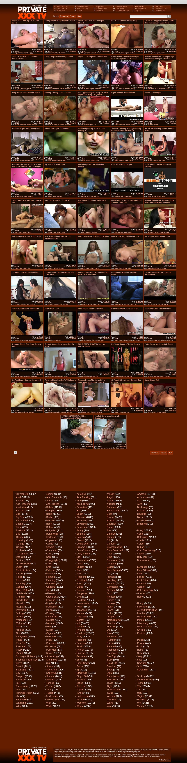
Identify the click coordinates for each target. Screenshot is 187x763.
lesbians (61, 268)
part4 (163, 160)
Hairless (111, 596)
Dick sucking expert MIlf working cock (26, 236)
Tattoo (80, 683)
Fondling (111, 580)
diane (83, 340)
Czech (140, 553)
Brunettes (82, 527)
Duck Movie (139, 7)
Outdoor (81, 633)
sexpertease (56, 340)
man (91, 376)
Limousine (51, 616)
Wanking (141, 699)
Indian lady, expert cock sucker (57, 129)
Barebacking (113, 510)
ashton (150, 124)
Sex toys (112, 656)
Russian (81, 653)
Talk (18, 683)
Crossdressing (114, 547)
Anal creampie (54, 497)
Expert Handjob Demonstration (123, 93)
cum (61, 376)
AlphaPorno (39, 159)
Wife (109, 706)
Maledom (21, 620)
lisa (95, 124)
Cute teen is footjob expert (121, 164)
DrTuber (40, 123)
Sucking (141, 676)
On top (141, 630)
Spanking (21, 669)
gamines (101, 340)
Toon (48, 689)
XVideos (140, 87)
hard (126, 160)
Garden (141, 586)
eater (120, 268)
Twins (110, 693)
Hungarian (51, 606)
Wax (48, 702)
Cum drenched (115, 550)
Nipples (20, 630)
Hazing (110, 600)
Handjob (50, 600)
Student (50, 676)
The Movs (99, 11)
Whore (80, 706)
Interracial (21, 610)
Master (80, 620)
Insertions (142, 606)
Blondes (50, 520)
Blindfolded (22, 520)
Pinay (49, 640)
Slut (48, 663)
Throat (49, 686)
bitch (83, 268)
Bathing (141, 510)
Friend (80, 583)
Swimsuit (81, 679)
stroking (68, 124)
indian (59, 160)
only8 (96, 376)
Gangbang (112, 586)
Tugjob (49, 693)
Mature (141, 620)
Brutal (110, 527)
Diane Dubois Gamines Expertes (90, 308)
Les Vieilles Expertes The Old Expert (25, 272)
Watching (21, 702)
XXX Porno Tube (82, 7)
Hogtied (50, 603)
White (49, 706)
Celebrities (142, 537)
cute (116, 196)
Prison (110, 643)
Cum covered (84, 550)
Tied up (81, 686)
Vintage (81, 699)
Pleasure (81, 640)
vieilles (32, 304)
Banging (50, 510)
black (83, 88)
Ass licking (83, 504)
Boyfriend (82, 523)
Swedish (50, 679)
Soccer (50, 666)
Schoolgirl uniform (25, 656)
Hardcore (81, 600)
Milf (78, 623)
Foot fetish (143, 580)
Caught (111, 537)
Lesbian (141, 613)
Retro (140, 649)
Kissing (50, 613)
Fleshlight (82, 580)
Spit (79, 669)
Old (109, 630)
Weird (110, 702)
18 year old (22, 494)
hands (26, 340)
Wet (139, 702)
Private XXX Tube (161, 9)
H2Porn (73, 87)
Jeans (110, 610)
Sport (110, 669)
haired (97, 268)
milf (29, 268)
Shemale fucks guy (26, 659)
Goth (109, 593)
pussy (131, 160)
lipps (91, 124)
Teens (140, 683)
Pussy (19, 649)
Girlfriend (21, 593)
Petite (19, 640)
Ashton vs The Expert (153, 93)
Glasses (50, 593)
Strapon (20, 676)
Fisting (140, 577)
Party (79, 636)
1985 (49, 340)
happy (31, 53)
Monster (111, 626)
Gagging (50, 586)
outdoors (61, 124)
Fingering (81, 577)
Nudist (49, 630)
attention (151, 88)
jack (154, 412)
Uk (17, 696)
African (110, 494)
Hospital (20, 606)
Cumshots (21, 553)
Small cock (83, 663)
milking (32, 340)
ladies (166, 304)
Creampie (82, 547)
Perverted (112, 636)
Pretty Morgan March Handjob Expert (59, 57)
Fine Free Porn (160, 11)
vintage (83, 448)
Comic (49, 543)
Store (110, 673)
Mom (49, 626)
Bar (78, 510)
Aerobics (81, 494)
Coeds (140, 540)
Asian (110, 500)
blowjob (93, 53)
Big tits (20, 517)
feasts (163, 53)
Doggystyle (52, 560)
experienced (123, 340)
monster (98, 88)
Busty (140, 530)
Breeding (142, 523)
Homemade (83, 603)
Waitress (111, 699)
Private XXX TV (59, 750)
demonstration (120, 124)
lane (63, 232)
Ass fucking (52, 504)
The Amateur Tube (122, 11)
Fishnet (111, 577)
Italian (49, 610)
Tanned (50, 683)
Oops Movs (100, 7)
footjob (126, 196)
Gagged (20, 586)
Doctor (19, 560)
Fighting (50, 577)
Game (80, 586)
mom (130, 232)
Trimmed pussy (24, 693)
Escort (110, 567)
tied (131, 376)
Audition (111, 504)
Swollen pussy (145, 679)
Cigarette (51, 540)
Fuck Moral (120, 9)
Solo (139, 666)
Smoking (141, 663)
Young (140, 706)
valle (129, 268)
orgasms (34, 376)
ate (82, 124)
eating (22, 160)
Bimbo (49, 517)
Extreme (50, 570)
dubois (88, 340)
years (128, 412)
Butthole (81, 533)
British (49, 527)
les (28, 304)
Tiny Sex (138, 11)
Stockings (82, 673)
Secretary (82, 656)
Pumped (111, 646)
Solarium (111, 666)
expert (25, 53)
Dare (48, 557)
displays (94, 412)
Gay (48, 590)
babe (156, 88)
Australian (21, 507)
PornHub (173, 123)
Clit (108, 540)
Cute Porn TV (62, 9)
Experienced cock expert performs (124, 308)
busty (67, 448)
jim (136, 304)
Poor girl (20, 643)
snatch (164, 412)
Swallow (20, 679)
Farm (79, 573)
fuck (161, 268)
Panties (141, 633)
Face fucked (114, 570)
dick (122, 53)
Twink (80, 693)
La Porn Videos (140, 9)
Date (79, 16)
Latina (110, 613)
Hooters (111, 603)
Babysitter (82, 507)
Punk (140, 646)
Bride (19, 527)
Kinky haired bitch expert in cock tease (93, 236)
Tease (110, 683)
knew (56, 268)
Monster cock (144, 626)
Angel (110, 497)
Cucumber (51, 550)
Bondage (142, 520)
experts (23, 88)
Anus (49, 500)
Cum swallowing (146, 550)
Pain (109, 633)
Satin (140, 653)
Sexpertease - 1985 (52, 308)
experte (69, 412)
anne (149, 53)
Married (50, 620)
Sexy (139, 656)
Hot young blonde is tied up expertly (125, 344)
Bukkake (20, 530)
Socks (80, 666)
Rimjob (19, 653)
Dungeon (112, 563)
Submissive (113, 676)
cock (98, 53)
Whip (18, 706)
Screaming (52, 656)
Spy (18, 673)
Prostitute (51, 646)
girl (55, 53)
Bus (109, 530)
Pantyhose (21, 636)
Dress (80, 563)
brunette (162, 88)
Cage (140, 533)
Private (141, 643)
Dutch (19, 567)
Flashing (50, 580)
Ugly (139, 693)
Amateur (141, 494)
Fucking (111, 583)
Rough (49, 653)
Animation (142, 497)
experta (55, 304)
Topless (81, 689)
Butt (18, 533)
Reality (80, 649)
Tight (109, 686)
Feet (139, 573)
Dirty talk (142, 557)
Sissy (110, 659)
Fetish (19, 577)
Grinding (20, 596)
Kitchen (81, 613)
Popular (72, 16)
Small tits (112, 663)
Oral (18, 633)
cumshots (126, 88)
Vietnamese (52, 699)
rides (63, 53)
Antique (20, 500)
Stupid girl (82, 676)
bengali (83, 196)
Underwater (52, 696)
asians (17, 160)
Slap (139, 659)
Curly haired (83, 553)
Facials (20, 573)
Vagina (140, 696)
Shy (79, 659)
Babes (49, 507)
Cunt (48, 553)
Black (140, 517)
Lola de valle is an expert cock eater (125, 236)
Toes (18, 689)
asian (17, 196)
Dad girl (20, 557)
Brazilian (111, 523)
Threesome (22, 686)
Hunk (79, 606)
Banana (20, 510)
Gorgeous (82, 593)
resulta (65, 304)
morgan (67, 88)
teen (130, 196)
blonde (20, 53)
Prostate (20, 646)
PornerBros (105, 51)
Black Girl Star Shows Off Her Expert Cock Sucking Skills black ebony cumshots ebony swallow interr (125, 59)
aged (16, 412)
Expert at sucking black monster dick (92, 57)
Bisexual (81, 517)
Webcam (81, 702)
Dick (79, 557)
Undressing (83, 696)
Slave (19, 663)
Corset (140, 543)
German (111, 590)
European (142, 567)
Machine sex (144, 616)
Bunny (80, 530)
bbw (82, 53)
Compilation (83, 543)
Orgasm (50, 633)
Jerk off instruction (147, 610)
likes (125, 232)
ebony (133, 88)
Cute (109, 553)
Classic (80, 540)
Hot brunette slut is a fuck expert (157, 236)
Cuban (140, 547)
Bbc (18, 514)
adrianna (51, 412)
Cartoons (51, 537)
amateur (84, 304)
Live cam (82, 616)
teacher (59, 196)
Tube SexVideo (101, 9)
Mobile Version (164, 760)
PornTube (172, 51)
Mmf (18, 626)
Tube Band (61, 11)
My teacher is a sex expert (55, 164)
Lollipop (111, 616)
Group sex (52, 596)
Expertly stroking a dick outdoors (58, 93)
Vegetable (21, 699)
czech (83, 232)
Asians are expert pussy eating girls (26, 129)
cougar (56, 376)
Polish (140, 640)
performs (136, 340)
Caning (20, 537)
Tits (139, 686)
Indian (110, 606)
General (81, 590)
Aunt (139, 504)
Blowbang (82, 520)
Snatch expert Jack (152, 380)
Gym (79, 596)
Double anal (143, 560)
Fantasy (50, 573)
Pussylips (51, 649)
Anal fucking (83, 497)
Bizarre (110, 517)
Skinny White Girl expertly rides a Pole (60, 21)
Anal (18, 497)
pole (59, 53)
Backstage (142, 507)
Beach (80, 514)
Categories (64, 16)
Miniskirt (111, 623)
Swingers (112, 679)
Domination (83, 560)
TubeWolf (40, 51)
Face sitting (143, 570)
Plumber (111, 640)
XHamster (72, 51)
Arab (79, 500)
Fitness (20, 580)
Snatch (19, 666)
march (62, 88)
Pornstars (51, 643)
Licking (19, 616)
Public (80, 646)
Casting (81, 537)
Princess (81, 643)
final (60, 304)
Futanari (141, 583)
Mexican (50, 623)
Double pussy (23, 563)
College (20, 543)
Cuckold (20, 550)
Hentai (19, 603)
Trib (139, 689)
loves (26, 412)
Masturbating (114, 620)
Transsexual (113, 689)
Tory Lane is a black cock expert (57, 200)
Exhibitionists (23, 570)
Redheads (112, 649)
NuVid (174, 231)
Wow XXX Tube (82, 9)
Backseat (112, 507)
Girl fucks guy (145, 590)
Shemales (51, 659)
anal (116, 232)
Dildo (109, 557)
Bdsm (49, 514)
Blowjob (111, 520)
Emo (48, 567)
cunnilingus (119, 304)
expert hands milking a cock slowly (25, 308)
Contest (111, 543)
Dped (49, 563)
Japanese (82, 610)
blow (94, 304)
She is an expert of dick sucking (123, 21)
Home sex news (121, 7)
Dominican (112, 560)
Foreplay (20, 583)
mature (31, 412)
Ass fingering (23, 504)
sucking (132, 53)
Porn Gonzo (159, 7)
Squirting (51, 673)
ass (16, 88)
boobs (83, 412)
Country (20, 547)
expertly (51, 53)
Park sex (51, 636)
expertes (23, 304)
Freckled (50, 583)
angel (17, 376)
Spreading (142, 669)
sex (54, 196)
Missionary (143, 623)
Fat (108, 573)
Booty (49, 523)
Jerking (20, 613)
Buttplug (111, 533)
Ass (139, 500)
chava (50, 304)
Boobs (19, 523)
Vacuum (111, 696)
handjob (56, 88)
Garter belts (22, 590)
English (80, 567)
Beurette (141, 514)
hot (159, 160)
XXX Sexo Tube (62, 7)
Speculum (51, 669)
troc (124, 412)
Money (80, 626)
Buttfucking (52, 533)
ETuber (79, 11)
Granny (141, 593)
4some (49, 494)
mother (94, 232)
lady (64, 160)
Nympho (81, 630)
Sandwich (112, 653)
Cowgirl (50, 547)
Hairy (140, 596)
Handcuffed (22, 600)
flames (155, 160)
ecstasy (126, 304)
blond (90, 304)
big (16, 53)
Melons (20, 623)
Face (79, 570)
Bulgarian (51, 530)
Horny (140, 603)
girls (32, 160)
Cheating (21, 540)
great (29, 88)
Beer (109, 514)
